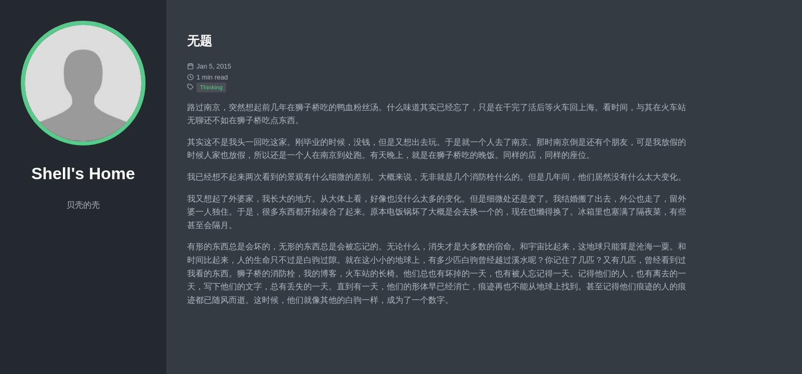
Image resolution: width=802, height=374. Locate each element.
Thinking (211, 87)
